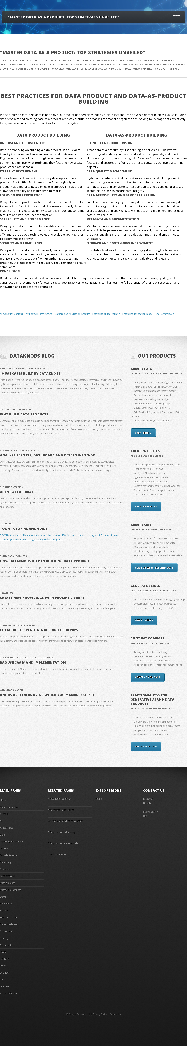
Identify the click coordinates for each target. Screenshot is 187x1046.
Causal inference (8, 855)
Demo (3, 896)
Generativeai (6, 931)
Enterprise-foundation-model (137, 313)
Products (5, 958)
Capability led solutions (12, 841)
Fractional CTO (146, 746)
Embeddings (6, 903)
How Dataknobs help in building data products (46, 561)
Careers (4, 848)
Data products (7, 882)
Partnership (6, 945)
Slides (3, 965)
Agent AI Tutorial (17, 492)
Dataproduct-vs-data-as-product (72, 313)
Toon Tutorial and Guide (23, 528)
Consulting (5, 862)
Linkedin (147, 803)
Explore (4, 910)
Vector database (8, 993)
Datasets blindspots (10, 889)
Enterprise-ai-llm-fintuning (106, 313)
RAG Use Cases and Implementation (33, 662)
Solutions (5, 972)
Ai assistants (6, 827)
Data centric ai (7, 875)
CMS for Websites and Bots (154, 567)
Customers (5, 869)
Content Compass (147, 638)
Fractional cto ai (8, 917)
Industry (4, 938)
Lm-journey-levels (165, 313)
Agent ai (4, 813)
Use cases (5, 986)
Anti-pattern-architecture (39, 313)
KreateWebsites (145, 451)
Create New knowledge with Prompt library (42, 597)
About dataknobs (9, 807)
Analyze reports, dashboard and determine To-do (47, 455)
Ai (1, 820)
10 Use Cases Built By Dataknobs (30, 373)
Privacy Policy (100, 1014)
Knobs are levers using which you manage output (47, 695)
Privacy (3, 951)
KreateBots (141, 368)
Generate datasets (9, 924)
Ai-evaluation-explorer (11, 313)
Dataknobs (82, 1014)
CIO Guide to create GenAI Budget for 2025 (39, 630)
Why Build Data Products (24, 414)
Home (177, 15)
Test (2, 979)
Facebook (148, 798)
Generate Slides (145, 586)
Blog (2, 834)
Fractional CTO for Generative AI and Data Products (152, 699)
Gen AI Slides (144, 620)
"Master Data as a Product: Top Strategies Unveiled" (64, 17)
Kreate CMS (141, 525)
